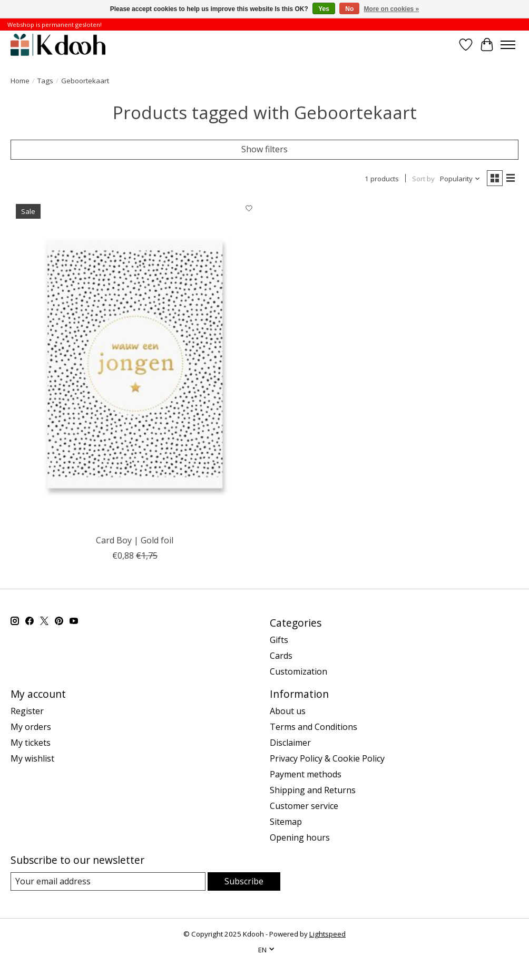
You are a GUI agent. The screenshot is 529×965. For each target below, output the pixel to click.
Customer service (304, 806)
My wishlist (32, 758)
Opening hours (300, 837)
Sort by (423, 178)
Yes (323, 9)
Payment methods (305, 774)
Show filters (264, 149)
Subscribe (243, 881)
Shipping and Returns (313, 790)
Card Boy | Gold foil (134, 540)
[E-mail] (108, 881)
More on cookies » (391, 9)
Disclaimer (290, 742)
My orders (31, 727)
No (349, 9)
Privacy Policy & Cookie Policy (327, 758)
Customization (298, 671)
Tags (45, 80)
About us (288, 711)
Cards (281, 655)
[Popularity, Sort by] (460, 178)
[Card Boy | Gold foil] (135, 364)
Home (20, 80)
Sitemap (286, 821)
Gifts (279, 640)
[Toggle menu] (507, 44)
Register (27, 711)
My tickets (31, 742)
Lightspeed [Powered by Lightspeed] (327, 934)
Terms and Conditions (313, 727)
